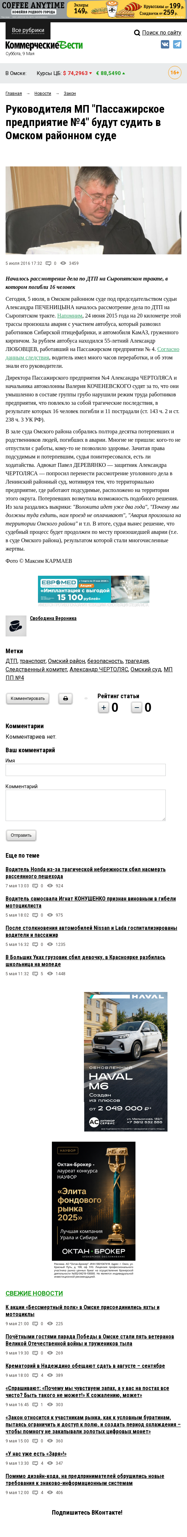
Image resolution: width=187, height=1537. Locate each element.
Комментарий (22, 786)
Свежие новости (34, 1293)
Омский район (66, 661)
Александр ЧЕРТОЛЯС (99, 669)
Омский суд (146, 669)
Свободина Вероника (53, 618)
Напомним (69, 316)
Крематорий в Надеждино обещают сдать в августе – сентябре (85, 1366)
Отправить (23, 835)
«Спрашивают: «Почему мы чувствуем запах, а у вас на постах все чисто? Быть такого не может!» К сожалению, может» (87, 1391)
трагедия (137, 661)
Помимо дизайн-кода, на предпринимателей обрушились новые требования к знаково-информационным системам (85, 1479)
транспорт (33, 661)
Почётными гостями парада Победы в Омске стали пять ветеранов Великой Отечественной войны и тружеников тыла (90, 1340)
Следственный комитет (36, 669)
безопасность (105, 661)
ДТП (11, 661)
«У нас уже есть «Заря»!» (36, 1453)
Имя (10, 760)
